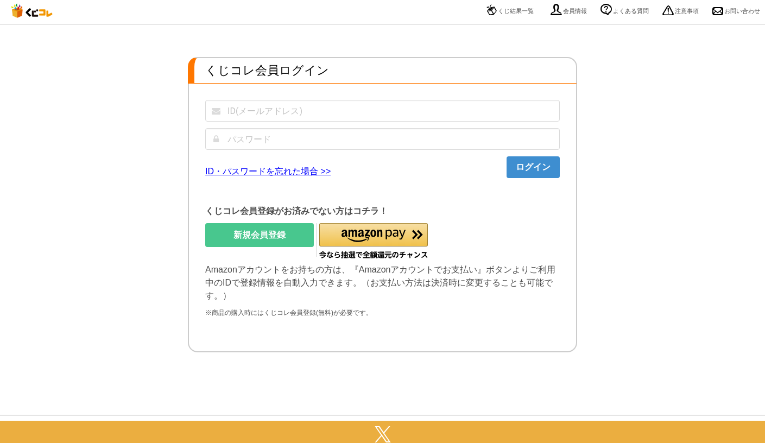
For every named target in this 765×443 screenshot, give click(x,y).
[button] (373, 241)
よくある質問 (624, 11)
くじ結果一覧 (510, 11)
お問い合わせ (736, 11)
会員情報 (569, 11)
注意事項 (680, 11)
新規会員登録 (259, 235)
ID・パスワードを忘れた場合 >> (268, 171)
